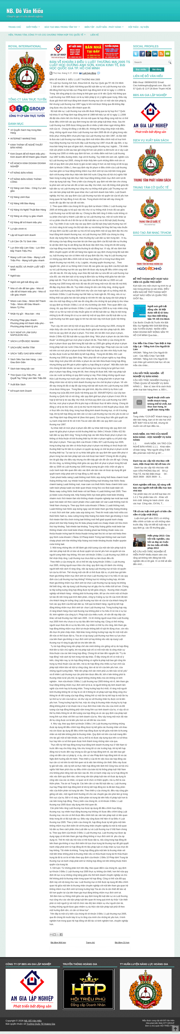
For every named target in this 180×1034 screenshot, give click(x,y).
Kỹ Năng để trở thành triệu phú (26, 222)
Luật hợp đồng (89, 73)
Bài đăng (156, 69)
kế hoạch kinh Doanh (21, 390)
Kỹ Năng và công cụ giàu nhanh (26, 216)
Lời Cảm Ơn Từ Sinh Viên (23, 241)
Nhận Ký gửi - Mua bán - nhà (25, 313)
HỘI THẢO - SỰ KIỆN (138, 27)
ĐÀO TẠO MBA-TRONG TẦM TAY (63, 25)
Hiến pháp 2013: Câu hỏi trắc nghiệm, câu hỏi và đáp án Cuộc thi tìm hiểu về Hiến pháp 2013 (158, 541)
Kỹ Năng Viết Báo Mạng (22, 203)
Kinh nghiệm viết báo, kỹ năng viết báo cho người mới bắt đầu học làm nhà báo (152, 487)
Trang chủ (90, 942)
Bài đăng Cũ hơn (122, 942)
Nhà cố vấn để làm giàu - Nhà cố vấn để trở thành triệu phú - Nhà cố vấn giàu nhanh (28, 291)
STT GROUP (168, 1023)
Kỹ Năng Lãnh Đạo (20, 197)
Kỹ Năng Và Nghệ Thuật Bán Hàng (28, 209)
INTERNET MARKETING (23, 138)
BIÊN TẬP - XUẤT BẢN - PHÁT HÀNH (105, 25)
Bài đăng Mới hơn (58, 942)
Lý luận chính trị (18, 228)
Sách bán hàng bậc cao (22, 368)
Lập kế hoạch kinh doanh (23, 235)
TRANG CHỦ (14, 27)
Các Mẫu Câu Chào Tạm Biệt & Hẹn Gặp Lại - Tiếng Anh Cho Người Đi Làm (152, 346)
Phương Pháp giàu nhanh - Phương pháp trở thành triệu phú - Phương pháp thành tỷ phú (27, 323)
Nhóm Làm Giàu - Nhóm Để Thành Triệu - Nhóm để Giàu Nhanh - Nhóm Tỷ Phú (28, 304)
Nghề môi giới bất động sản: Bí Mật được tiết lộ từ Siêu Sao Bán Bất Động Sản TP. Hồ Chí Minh (158, 312)
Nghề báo (15, 275)
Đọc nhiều (141, 69)
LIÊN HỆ (94, 35)
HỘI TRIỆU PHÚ (167, 1026)
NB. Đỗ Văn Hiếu (25, 11)
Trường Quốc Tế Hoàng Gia (40, 1024)
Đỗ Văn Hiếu (168, 1020)
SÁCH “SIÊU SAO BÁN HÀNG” (26, 353)
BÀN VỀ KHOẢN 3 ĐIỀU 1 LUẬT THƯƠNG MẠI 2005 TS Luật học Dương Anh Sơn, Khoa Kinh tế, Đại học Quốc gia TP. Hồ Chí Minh (90, 65)
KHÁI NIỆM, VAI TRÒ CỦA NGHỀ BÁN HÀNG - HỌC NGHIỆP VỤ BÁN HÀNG (152, 437)
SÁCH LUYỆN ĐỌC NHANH (24, 341)
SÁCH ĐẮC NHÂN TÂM (22, 347)
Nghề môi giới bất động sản (24, 282)
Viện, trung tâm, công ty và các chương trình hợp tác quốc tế (48, 33)
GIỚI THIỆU (34, 25)
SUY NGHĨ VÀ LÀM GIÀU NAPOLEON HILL (23, 333)
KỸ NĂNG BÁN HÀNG (21, 172)
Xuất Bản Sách (17, 384)
